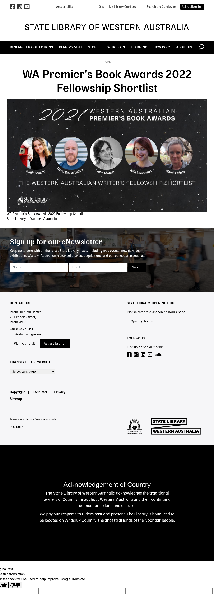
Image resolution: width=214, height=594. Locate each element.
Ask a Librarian (55, 343)
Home (107, 62)
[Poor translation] (15, 585)
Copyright (17, 392)
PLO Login (16, 427)
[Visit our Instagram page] (136, 355)
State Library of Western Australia (107, 27)
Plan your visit (24, 343)
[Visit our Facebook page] (129, 355)
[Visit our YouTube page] (150, 355)
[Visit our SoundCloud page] (158, 355)
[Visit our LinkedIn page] (143, 355)
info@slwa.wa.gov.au (25, 334)
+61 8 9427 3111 (21, 329)
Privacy (59, 392)
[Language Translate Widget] (32, 371)
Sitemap (16, 399)
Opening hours (142, 321)
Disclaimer (39, 392)
